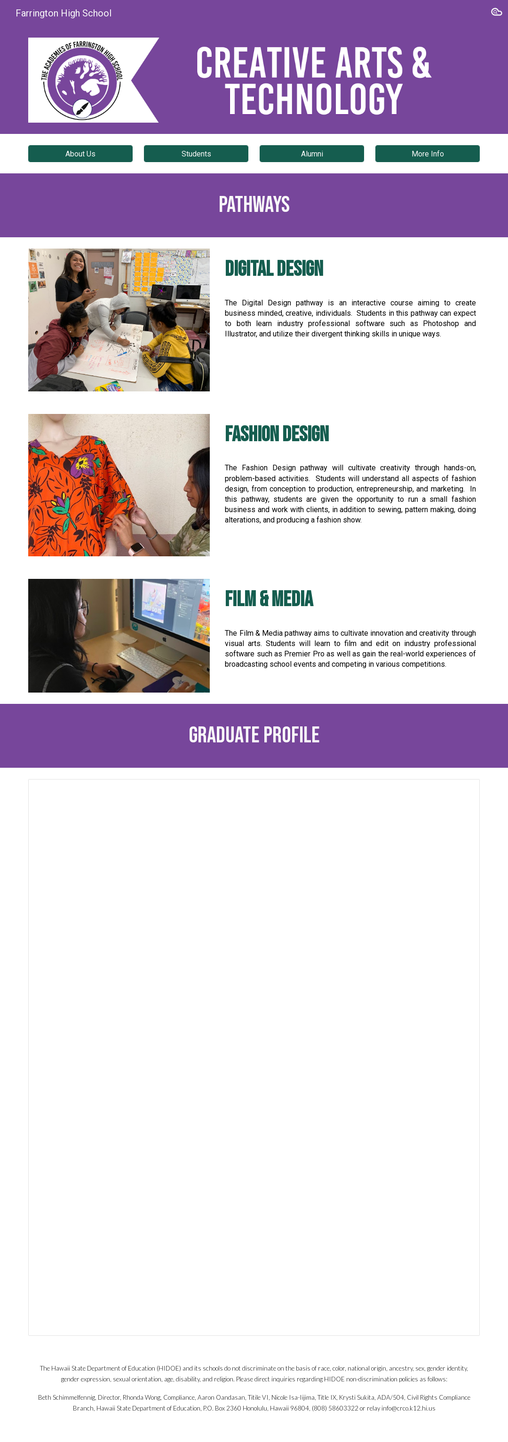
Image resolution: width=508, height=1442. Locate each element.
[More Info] (427, 154)
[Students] (195, 154)
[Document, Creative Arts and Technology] (253, 1057)
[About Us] (80, 154)
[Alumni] (311, 154)
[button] (496, 13)
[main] (253, 205)
